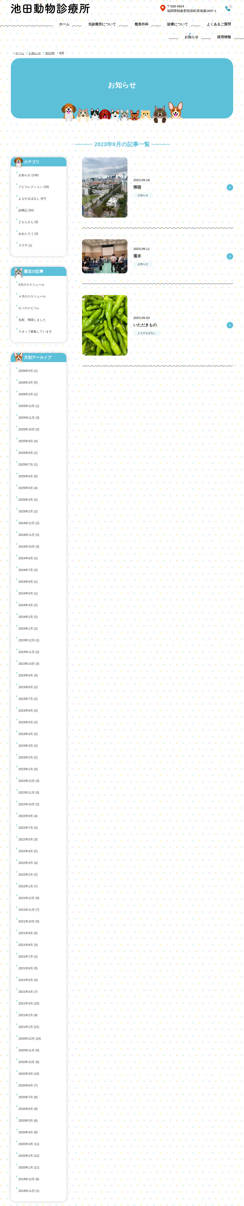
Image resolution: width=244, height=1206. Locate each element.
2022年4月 (28, 576)
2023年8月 (28, 480)
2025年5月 (28, 364)
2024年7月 (28, 411)
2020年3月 (29, 746)
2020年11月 (29, 692)
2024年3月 (28, 432)
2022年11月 (29, 541)
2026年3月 (28, 302)
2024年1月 (28, 446)
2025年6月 (28, 357)
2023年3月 (28, 514)
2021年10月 (29, 617)
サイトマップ (205, 1157)
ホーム (32, 26)
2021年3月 (29, 664)
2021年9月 (28, 623)
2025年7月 (28, 350)
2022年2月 (28, 589)
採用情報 (225, 26)
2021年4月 (28, 658)
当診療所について (64, 26)
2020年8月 (28, 712)
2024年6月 (28, 418)
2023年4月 (28, 507)
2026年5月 (28, 295)
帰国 (138, 172)
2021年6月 (28, 644)
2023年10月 (29, 466)
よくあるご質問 (166, 26)
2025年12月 (29, 316)
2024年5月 (28, 425)
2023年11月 (29, 459)
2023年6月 (28, 494)
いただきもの (149, 310)
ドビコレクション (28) (34, 165)
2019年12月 (29, 767)
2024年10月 (29, 398)
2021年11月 (29, 610)
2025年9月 (28, 336)
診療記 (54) (26, 179)
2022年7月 (28, 562)
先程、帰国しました (33, 254)
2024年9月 (28, 405)
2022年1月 (28, 596)
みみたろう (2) (29, 192)
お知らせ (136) (29, 158)
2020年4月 (28, 740)
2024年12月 (29, 384)
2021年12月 (29, 603)
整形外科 (99, 26)
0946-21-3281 (215, 8)
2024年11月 (29, 391)
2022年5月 (28, 569)
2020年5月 (28, 733)
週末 (138, 241)
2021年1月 (29, 678)
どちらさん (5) (29, 185)
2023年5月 (28, 500)
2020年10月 (29, 699)
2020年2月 (29, 753)
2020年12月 (30, 685)
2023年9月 (28, 473)
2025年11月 (29, 323)
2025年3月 (28, 370)
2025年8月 (28, 343)
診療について (129, 26)
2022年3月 (28, 582)
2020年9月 (29, 705)
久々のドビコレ (29, 247)
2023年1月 (28, 528)
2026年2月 (28, 309)
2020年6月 (28, 726)
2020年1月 (29, 760)
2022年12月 (29, 535)
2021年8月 (28, 630)
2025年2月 (28, 377)
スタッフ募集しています (36, 261)
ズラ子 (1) (25, 199)
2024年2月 (28, 439)
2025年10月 (29, 329)
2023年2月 (28, 521)
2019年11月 (29, 774)
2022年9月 (28, 555)
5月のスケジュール (32, 234)
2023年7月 (28, 487)
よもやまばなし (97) (33, 172)
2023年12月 (29, 453)
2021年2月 (28, 671)
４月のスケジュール (33, 240)
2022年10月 (29, 548)
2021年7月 (28, 637)
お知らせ (198, 26)
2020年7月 (28, 719)
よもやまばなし (149, 318)
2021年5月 (28, 651)
